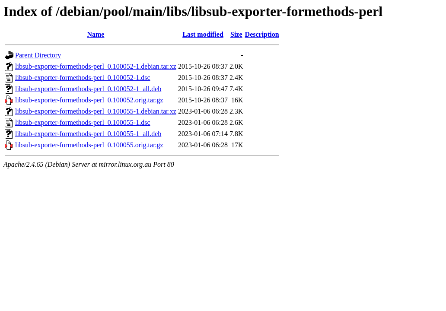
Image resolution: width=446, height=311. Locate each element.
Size (236, 34)
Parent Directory (38, 55)
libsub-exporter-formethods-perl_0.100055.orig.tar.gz (89, 145)
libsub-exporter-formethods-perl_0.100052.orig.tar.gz (89, 100)
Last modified (202, 34)
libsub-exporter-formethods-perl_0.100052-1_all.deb (88, 88)
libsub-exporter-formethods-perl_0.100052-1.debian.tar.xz (95, 66)
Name (95, 34)
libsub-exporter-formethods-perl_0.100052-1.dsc (82, 77)
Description (262, 34)
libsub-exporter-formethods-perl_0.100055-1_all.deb (88, 133)
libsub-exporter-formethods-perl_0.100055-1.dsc (82, 122)
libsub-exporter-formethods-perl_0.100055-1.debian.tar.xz (95, 111)
